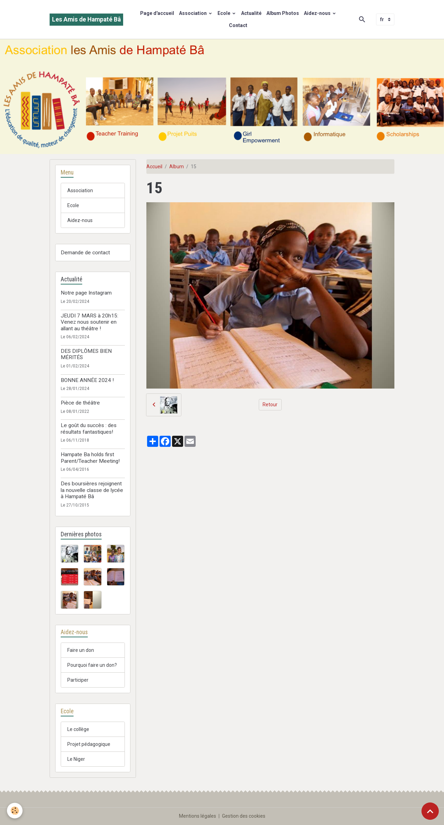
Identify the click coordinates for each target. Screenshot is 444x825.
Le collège (78, 729)
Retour (270, 404)
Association (193, 13)
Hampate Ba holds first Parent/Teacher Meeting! (90, 457)
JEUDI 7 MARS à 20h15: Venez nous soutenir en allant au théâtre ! (89, 322)
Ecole (224, 13)
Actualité (251, 13)
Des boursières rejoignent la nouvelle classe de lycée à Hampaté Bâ (92, 490)
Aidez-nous (318, 13)
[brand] (86, 20)
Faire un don (80, 650)
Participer (77, 680)
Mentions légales (197, 816)
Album (176, 166)
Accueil (154, 166)
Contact (238, 25)
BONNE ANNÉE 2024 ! (87, 380)
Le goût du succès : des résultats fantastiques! (89, 428)
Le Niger (76, 759)
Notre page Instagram (86, 293)
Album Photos (282, 13)
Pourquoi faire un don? (92, 665)
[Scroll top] (430, 811)
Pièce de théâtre (80, 403)
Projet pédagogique (88, 744)
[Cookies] (15, 810)
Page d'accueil (157, 13)
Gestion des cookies (243, 816)
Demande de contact (85, 252)
